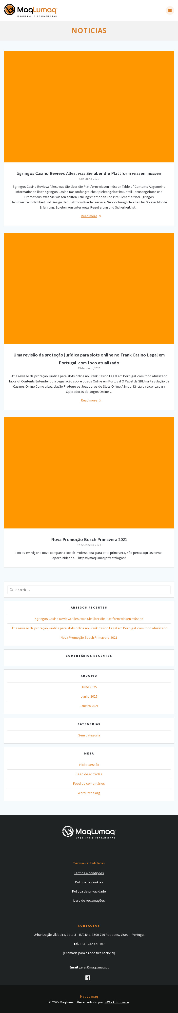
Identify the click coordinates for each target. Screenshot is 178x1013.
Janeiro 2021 (89, 706)
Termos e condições (89, 873)
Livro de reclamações (89, 900)
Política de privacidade (89, 891)
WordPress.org (89, 793)
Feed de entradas (89, 774)
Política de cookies (89, 882)
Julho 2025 (89, 687)
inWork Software (117, 1002)
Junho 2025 (89, 696)
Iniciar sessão (89, 764)
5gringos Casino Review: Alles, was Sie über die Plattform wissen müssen (89, 173)
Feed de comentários (89, 783)
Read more (89, 216)
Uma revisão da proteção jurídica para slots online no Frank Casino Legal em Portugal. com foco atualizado (89, 628)
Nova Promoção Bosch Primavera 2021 (89, 539)
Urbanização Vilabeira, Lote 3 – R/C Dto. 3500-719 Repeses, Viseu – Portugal (89, 934)
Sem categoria (89, 735)
